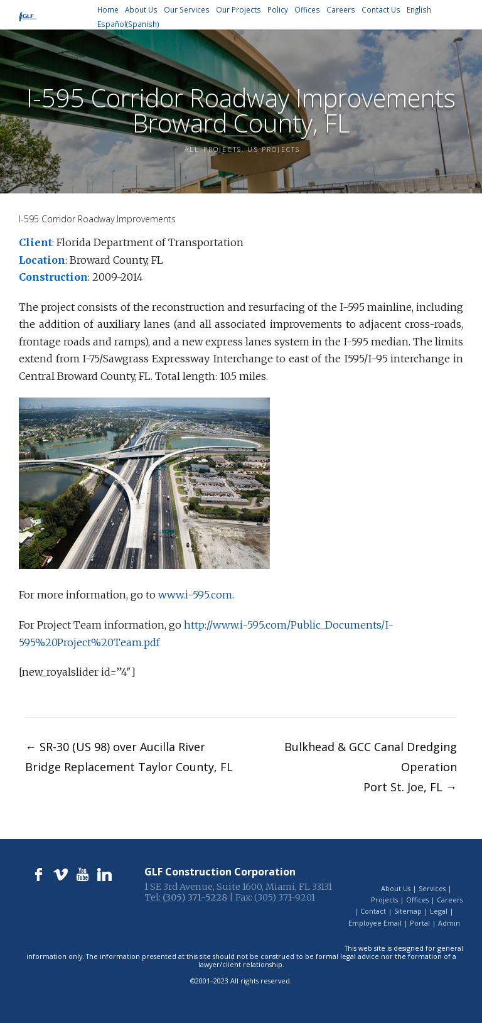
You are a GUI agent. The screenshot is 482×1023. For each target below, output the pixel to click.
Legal (438, 911)
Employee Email (375, 923)
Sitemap (408, 911)
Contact (373, 911)
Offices (307, 10)
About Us (141, 10)
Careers (340, 10)
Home (108, 10)
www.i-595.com (195, 594)
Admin (449, 923)
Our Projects (238, 10)
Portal (420, 923)
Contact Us (381, 10)
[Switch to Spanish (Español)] (128, 24)
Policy (277, 10)
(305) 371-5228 (195, 897)
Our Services (187, 10)
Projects (384, 899)
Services (432, 888)
